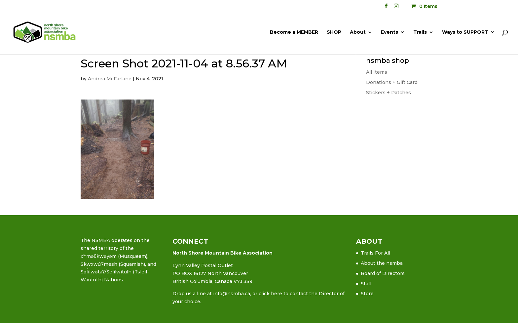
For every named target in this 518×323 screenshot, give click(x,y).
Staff (366, 284)
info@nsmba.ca (231, 294)
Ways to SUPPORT (465, 32)
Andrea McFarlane (109, 79)
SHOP (334, 32)
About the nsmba (382, 263)
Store (367, 294)
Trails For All (375, 253)
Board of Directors (383, 273)
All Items (376, 72)
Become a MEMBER (294, 32)
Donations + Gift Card (392, 82)
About (358, 32)
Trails (420, 32)
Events (389, 32)
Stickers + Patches (388, 93)
